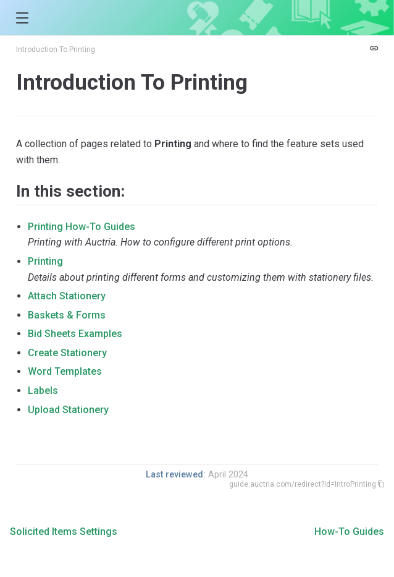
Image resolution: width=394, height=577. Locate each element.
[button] (22, 18)
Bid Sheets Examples (75, 334)
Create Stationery (67, 353)
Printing (45, 261)
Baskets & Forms (67, 315)
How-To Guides (349, 531)
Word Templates (65, 371)
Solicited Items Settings (63, 531)
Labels (43, 390)
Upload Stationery (68, 410)
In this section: (70, 191)
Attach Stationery (67, 296)
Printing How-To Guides (81, 227)
